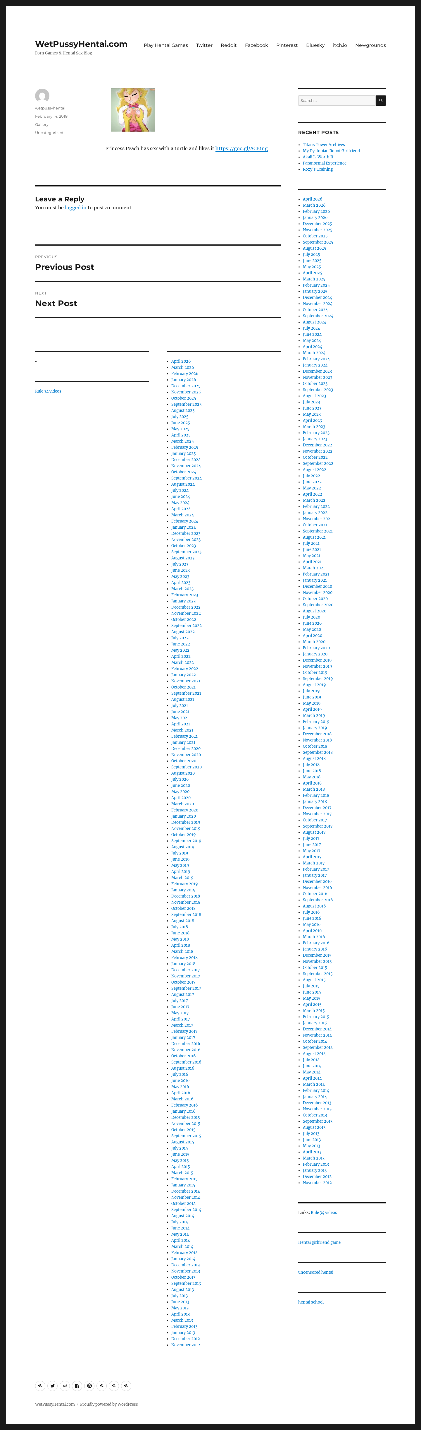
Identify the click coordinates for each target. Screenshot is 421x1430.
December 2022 (186, 607)
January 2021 (183, 742)
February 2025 (184, 447)
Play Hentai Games (166, 45)
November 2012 (185, 1344)
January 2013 (183, 1332)
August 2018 (182, 920)
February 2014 (184, 1252)
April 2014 (180, 1240)
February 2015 (184, 1178)
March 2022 (182, 662)
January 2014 (183, 1258)
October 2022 (183, 619)
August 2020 (183, 773)
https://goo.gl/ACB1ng (241, 148)
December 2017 (185, 969)
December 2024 (186, 459)
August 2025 (183, 410)
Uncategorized (49, 132)
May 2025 (180, 429)
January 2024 (183, 527)
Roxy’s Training (318, 169)
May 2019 (180, 865)
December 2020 (186, 748)
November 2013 (185, 1271)
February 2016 (184, 1105)
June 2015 (180, 1154)
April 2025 (181, 435)
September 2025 (186, 404)
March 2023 (182, 588)
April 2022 (181, 656)
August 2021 (182, 699)
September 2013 (186, 1283)
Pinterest (287, 45)
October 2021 (183, 687)
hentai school (311, 1302)
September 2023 (186, 551)
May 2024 (180, 502)
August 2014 (182, 1215)
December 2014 (185, 1191)
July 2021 (179, 705)
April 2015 (180, 1166)
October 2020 (183, 760)
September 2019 (186, 840)
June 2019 (180, 859)
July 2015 (179, 1148)
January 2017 (183, 1037)
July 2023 (179, 564)
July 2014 (179, 1222)
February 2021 (184, 736)
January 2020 (183, 816)
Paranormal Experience (324, 163)
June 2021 (180, 711)
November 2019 (186, 828)
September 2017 (186, 988)
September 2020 (186, 767)
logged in (76, 207)
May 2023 (180, 576)
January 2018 (183, 963)
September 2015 (186, 1135)
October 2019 (183, 834)
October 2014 (183, 1203)
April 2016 (180, 1092)
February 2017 (184, 1031)
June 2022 (180, 644)
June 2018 (180, 933)
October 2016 (183, 1056)
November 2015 (185, 1123)
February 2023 (184, 594)
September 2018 (186, 914)
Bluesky (315, 45)
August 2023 (182, 558)
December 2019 (185, 822)
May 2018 (180, 939)
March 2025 (182, 441)
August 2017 (182, 994)
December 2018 (185, 896)
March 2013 (182, 1320)
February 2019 (184, 883)
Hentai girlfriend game (319, 1242)
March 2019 (182, 877)
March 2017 (182, 1025)
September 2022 (186, 625)
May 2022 (180, 650)
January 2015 (183, 1185)
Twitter (204, 45)
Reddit (229, 45)
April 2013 (180, 1314)
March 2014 (182, 1246)
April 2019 (180, 871)
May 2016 (180, 1086)
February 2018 (184, 957)
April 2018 (180, 945)
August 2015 (182, 1142)
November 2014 (185, 1197)
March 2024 (182, 515)
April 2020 (181, 797)
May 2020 (180, 791)
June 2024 (180, 496)
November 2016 (186, 1049)
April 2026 (181, 361)
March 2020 (182, 804)
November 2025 (186, 392)
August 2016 (182, 1068)
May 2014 (180, 1234)
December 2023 (185, 533)
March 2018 (182, 951)
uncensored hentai (315, 1272)
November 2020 (186, 754)
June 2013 (180, 1301)
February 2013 (184, 1326)
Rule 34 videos (48, 391)
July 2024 (180, 490)
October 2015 (183, 1129)
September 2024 (186, 478)
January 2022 (183, 674)
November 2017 (185, 976)
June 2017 (180, 1006)
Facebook (256, 45)
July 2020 (180, 779)
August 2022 (183, 631)
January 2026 (183, 379)
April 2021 (180, 724)
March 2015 (182, 1172)
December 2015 (185, 1117)
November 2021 (185, 681)
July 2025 (180, 416)
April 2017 (180, 1019)
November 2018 (185, 902)
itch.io (340, 45)
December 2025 (186, 385)
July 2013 (179, 1295)
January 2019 (183, 890)
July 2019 (179, 853)
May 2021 (180, 717)
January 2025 (183, 453)
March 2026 (182, 367)
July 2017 (179, 1000)
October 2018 (183, 908)
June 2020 (180, 785)
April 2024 (181, 508)
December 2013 (185, 1265)
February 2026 (185, 373)
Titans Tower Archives (324, 144)
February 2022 (184, 668)
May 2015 (180, 1160)
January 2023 (183, 601)
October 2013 (183, 1277)
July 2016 (179, 1074)
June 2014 (180, 1228)
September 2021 (186, 693)
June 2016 (180, 1080)
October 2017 (183, 982)
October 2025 (183, 398)
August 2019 (182, 847)
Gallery (42, 124)
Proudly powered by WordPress (109, 1404)
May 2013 (180, 1308)
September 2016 (186, 1062)
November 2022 (186, 613)
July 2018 (179, 926)
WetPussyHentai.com (81, 44)
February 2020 (184, 810)
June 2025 (180, 422)
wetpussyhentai (50, 108)
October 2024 (183, 472)
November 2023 (186, 539)
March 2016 (182, 1099)
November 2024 (186, 465)
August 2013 (182, 1289)
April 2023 (180, 582)
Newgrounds (370, 45)
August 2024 (183, 484)
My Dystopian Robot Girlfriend (331, 150)
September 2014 (186, 1209)
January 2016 (183, 1111)
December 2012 (185, 1338)
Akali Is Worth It (318, 157)
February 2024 (184, 521)
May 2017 (180, 1013)
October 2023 (183, 545)
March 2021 (182, 730)
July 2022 (180, 638)
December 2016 (185, 1043)
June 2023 (180, 570)
